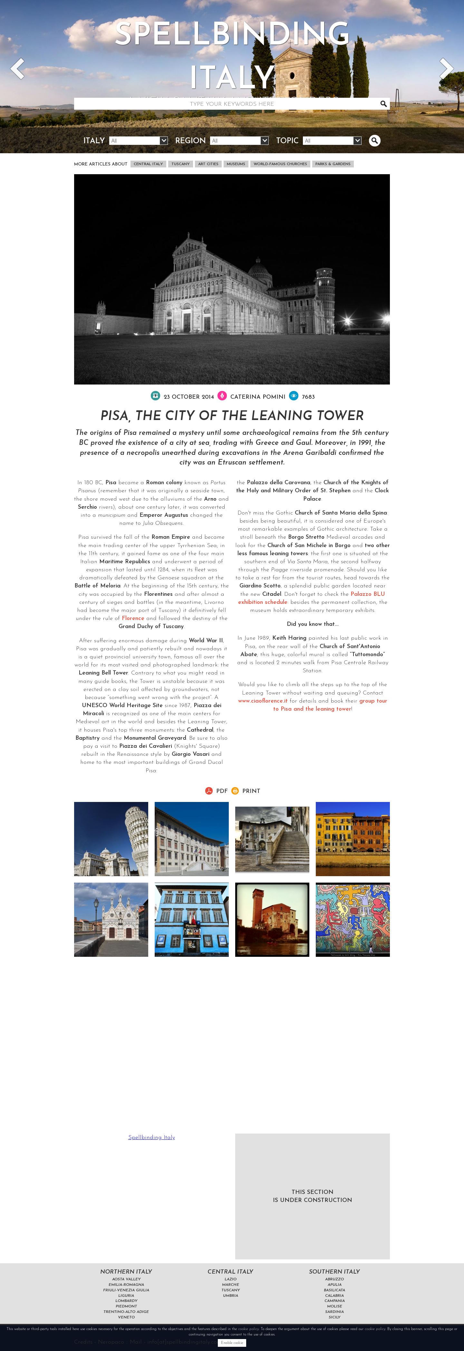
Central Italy (148, 164)
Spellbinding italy (232, 66)
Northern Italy (126, 1272)
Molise (334, 1306)
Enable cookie (232, 1343)
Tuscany (180, 164)
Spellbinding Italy (151, 1138)
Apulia (335, 1285)
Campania (334, 1301)
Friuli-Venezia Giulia (126, 1290)
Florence (133, 618)
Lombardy (126, 1301)
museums (236, 164)
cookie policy (248, 1329)
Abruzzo (334, 1279)
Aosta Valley (126, 1279)
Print (251, 791)
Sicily (334, 1317)
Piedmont (126, 1306)
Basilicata (334, 1290)
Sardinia (334, 1312)
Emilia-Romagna (126, 1285)
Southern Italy (334, 1272)
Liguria (126, 1296)
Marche (230, 1285)
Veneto (126, 1317)
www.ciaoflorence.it (263, 701)
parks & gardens (333, 164)
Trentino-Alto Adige (126, 1312)
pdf (222, 791)
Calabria (334, 1296)
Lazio (231, 1279)
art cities (208, 164)
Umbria (230, 1296)
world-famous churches (280, 164)
